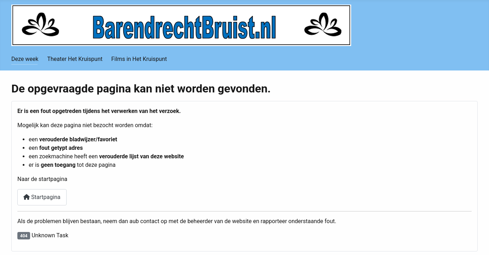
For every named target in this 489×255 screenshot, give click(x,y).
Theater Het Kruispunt (74, 59)
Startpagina (42, 197)
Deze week (24, 59)
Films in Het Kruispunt (139, 59)
